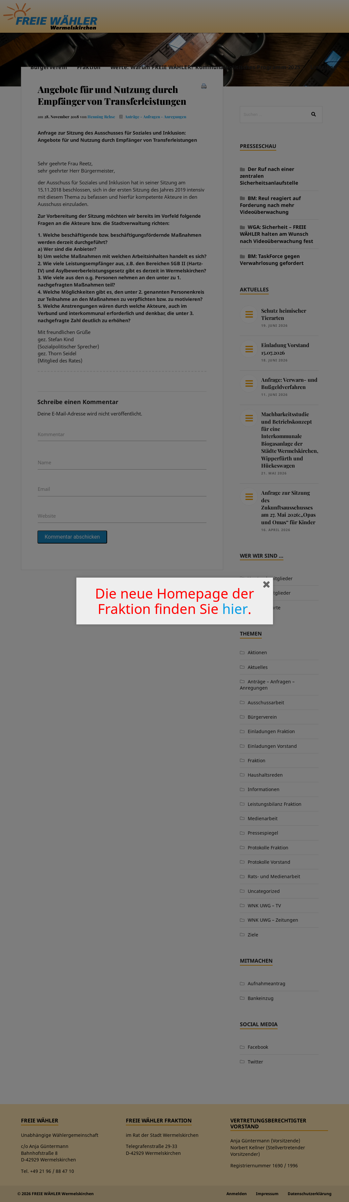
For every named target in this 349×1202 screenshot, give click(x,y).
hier (235, 608)
